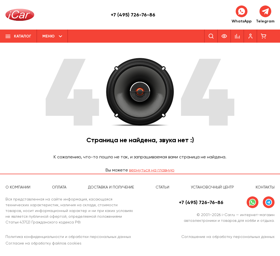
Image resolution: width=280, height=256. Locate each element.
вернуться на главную (151, 170)
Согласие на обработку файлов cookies (43, 243)
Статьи (162, 187)
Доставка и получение (111, 187)
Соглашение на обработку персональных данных (228, 236)
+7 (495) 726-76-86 (133, 15)
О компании (17, 187)
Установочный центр (212, 187)
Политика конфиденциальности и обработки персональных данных (68, 236)
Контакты (265, 187)
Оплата (59, 187)
